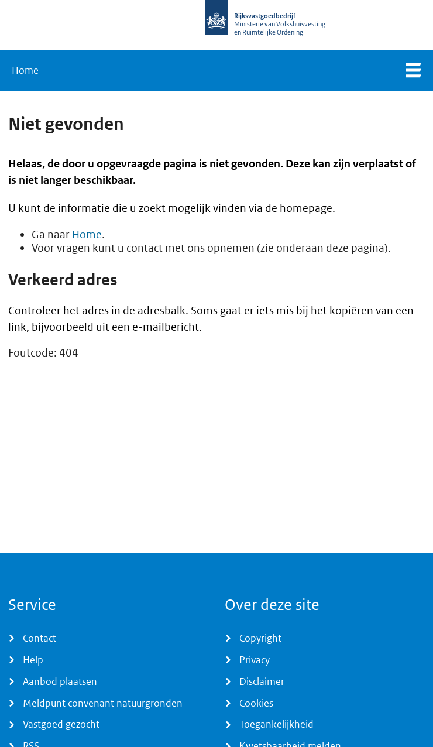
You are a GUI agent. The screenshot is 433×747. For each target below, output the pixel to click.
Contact (39, 638)
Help (33, 659)
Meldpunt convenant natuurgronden (103, 703)
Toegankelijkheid (276, 724)
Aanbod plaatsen (60, 681)
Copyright (260, 638)
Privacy (254, 659)
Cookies (256, 703)
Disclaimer (261, 681)
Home (25, 70)
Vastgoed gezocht (61, 724)
